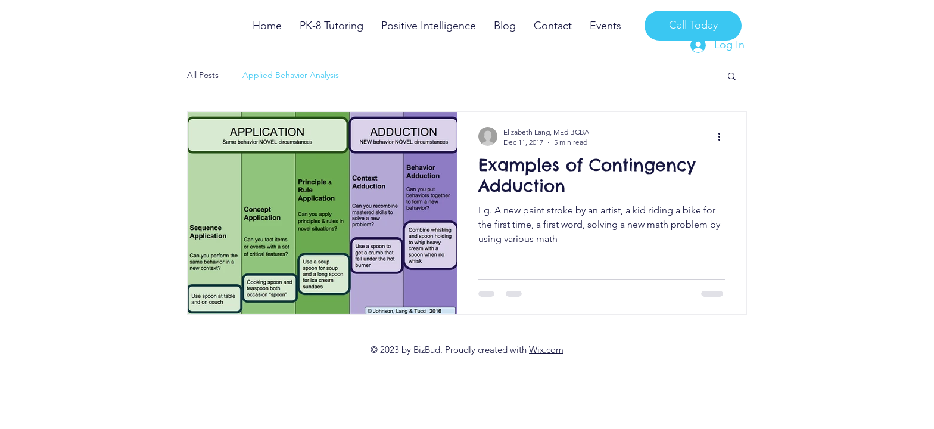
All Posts (203, 75)
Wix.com (546, 349)
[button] (731, 77)
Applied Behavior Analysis (290, 75)
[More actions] (723, 136)
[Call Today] (693, 26)
